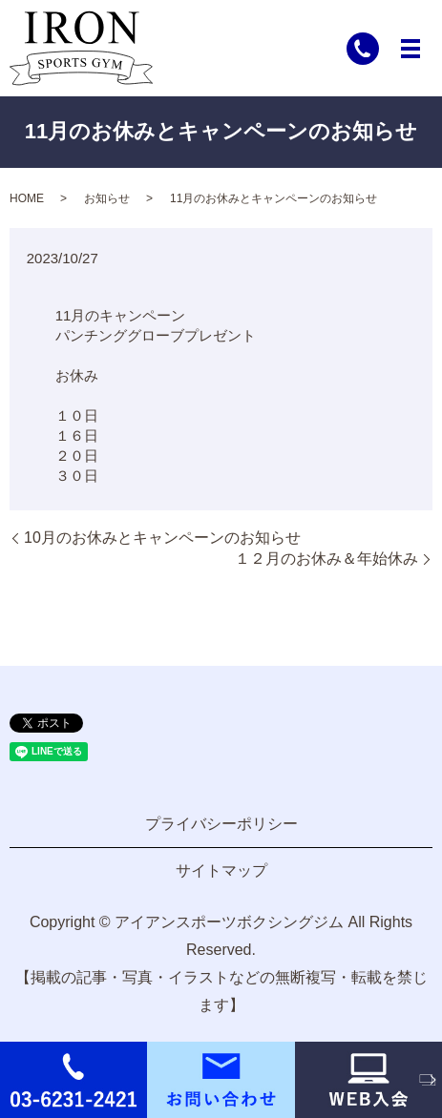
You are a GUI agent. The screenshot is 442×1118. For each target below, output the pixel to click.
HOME (27, 198)
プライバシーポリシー (221, 824)
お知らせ (107, 198)
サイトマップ (221, 870)
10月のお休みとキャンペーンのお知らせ (162, 537)
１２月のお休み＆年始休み (326, 558)
